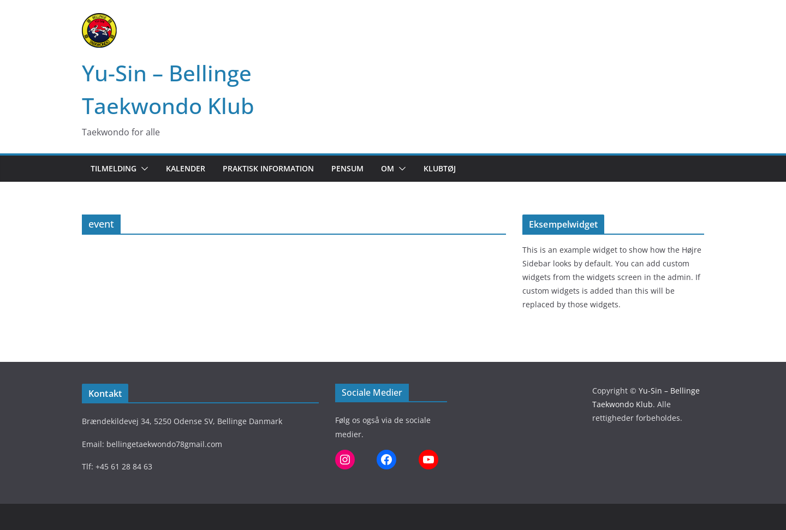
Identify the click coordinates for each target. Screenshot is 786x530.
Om (387, 168)
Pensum (347, 168)
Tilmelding (113, 168)
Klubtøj (440, 168)
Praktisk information (268, 168)
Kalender (185, 168)
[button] (142, 168)
